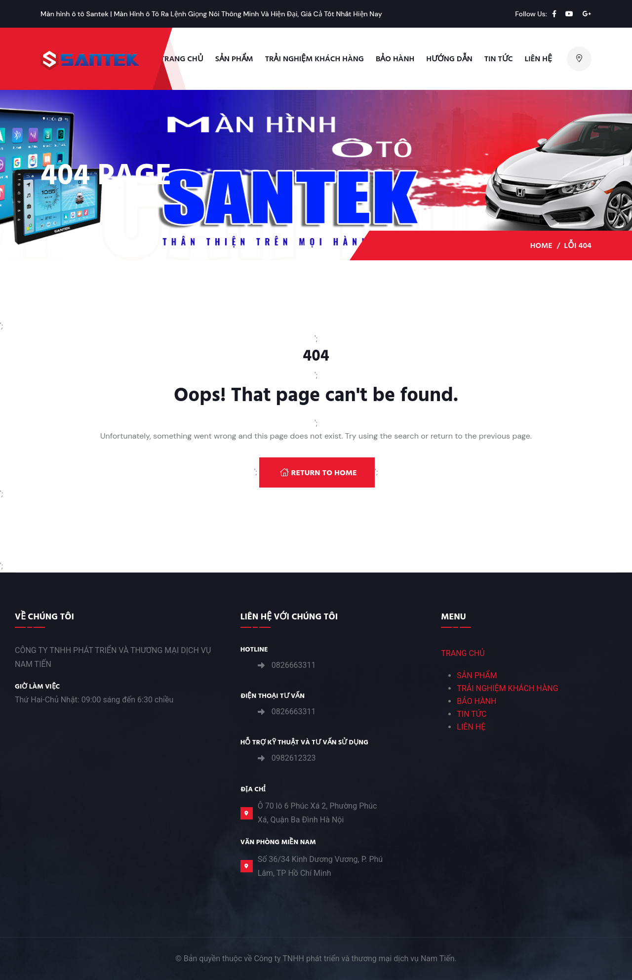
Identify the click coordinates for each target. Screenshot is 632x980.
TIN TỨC (471, 714)
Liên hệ (538, 58)
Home (541, 245)
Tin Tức (498, 58)
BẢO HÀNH (476, 701)
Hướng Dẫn (449, 58)
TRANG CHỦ (462, 653)
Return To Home (318, 472)
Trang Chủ (181, 58)
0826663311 (294, 665)
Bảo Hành (395, 58)
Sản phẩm (234, 58)
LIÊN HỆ (471, 727)
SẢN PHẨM (477, 675)
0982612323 (294, 758)
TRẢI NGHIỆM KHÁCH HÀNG (314, 58)
